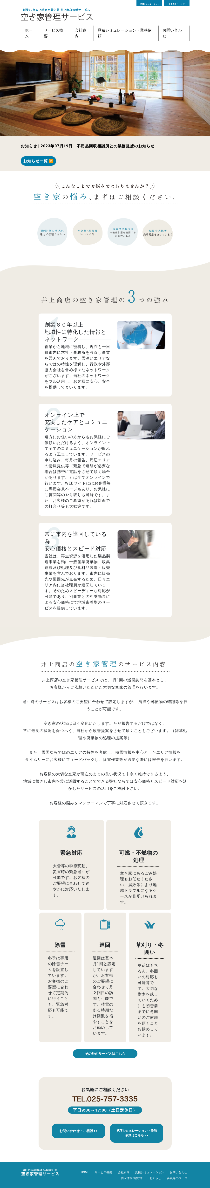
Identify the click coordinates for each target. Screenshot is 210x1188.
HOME (85, 1172)
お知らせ (155, 1178)
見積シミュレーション (149, 1172)
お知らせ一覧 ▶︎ (38, 161)
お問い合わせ (172, 33)
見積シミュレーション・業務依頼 (125, 33)
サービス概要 (53, 33)
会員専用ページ (177, 1178)
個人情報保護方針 (132, 1178)
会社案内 (80, 33)
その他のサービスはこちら (105, 1054)
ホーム (29, 33)
